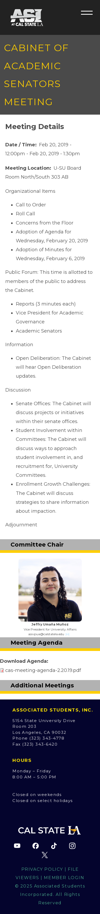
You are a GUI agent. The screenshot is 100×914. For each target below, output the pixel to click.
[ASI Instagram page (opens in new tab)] (72, 846)
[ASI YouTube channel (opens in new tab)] (17, 846)
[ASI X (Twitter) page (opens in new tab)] (45, 855)
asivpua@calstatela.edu (46, 634)
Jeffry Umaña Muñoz (50, 624)
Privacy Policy (42, 869)
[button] (87, 12)
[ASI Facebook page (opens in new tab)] (35, 846)
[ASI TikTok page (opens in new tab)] (54, 846)
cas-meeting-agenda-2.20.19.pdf (43, 670)
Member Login (64, 877)
